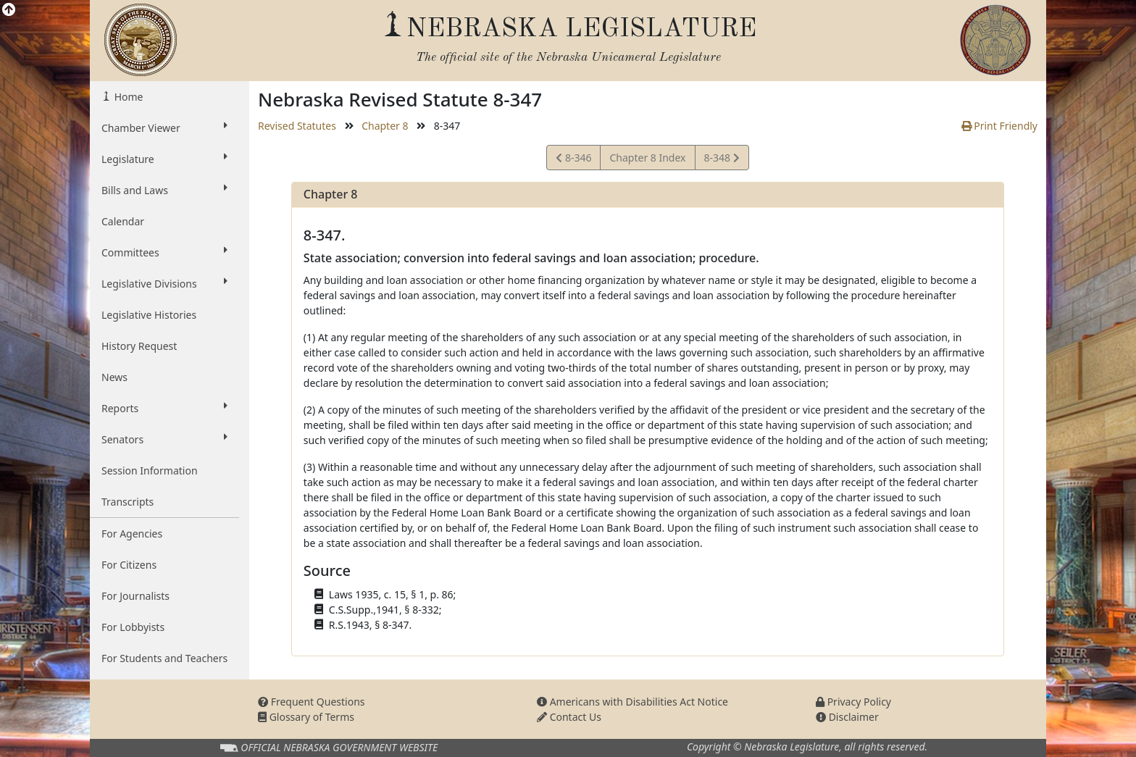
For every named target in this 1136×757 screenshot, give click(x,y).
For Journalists (135, 596)
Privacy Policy (853, 701)
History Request (139, 346)
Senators (164, 439)
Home (127, 97)
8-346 (576, 159)
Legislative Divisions (164, 283)
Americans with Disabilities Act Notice (632, 701)
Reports (164, 408)
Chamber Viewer (164, 127)
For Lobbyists (132, 627)
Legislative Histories (148, 315)
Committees (164, 252)
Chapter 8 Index (647, 157)
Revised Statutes (297, 126)
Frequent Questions (311, 701)
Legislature (164, 158)
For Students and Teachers (164, 658)
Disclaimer (847, 717)
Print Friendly (999, 126)
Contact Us (569, 717)
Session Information (149, 470)
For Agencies (131, 533)
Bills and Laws (164, 190)
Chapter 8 (385, 126)
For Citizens (128, 565)
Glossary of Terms (306, 717)
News (114, 377)
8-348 (721, 159)
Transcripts (127, 502)
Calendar (122, 221)
